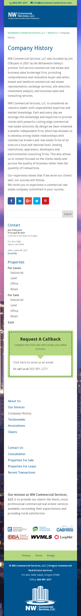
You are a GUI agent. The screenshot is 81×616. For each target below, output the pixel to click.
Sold (11, 322)
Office (14, 283)
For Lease (14, 268)
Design (51, 555)
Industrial (16, 272)
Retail (14, 289)
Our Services (16, 407)
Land (13, 278)
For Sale (13, 295)
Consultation (16, 454)
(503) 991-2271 (20, 3)
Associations (16, 425)
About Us (14, 401)
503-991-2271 (38, 369)
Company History (19, 413)
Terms (38, 555)
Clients (12, 432)
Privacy (26, 555)
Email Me (12, 253)
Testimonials (16, 419)
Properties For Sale (21, 460)
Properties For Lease (22, 466)
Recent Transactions (21, 472)
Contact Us (15, 447)
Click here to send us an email (33, 362)
